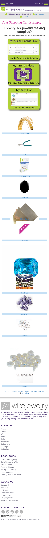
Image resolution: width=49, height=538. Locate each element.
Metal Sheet (24, 219)
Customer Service (7, 493)
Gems (3, 431)
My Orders (25, 393)
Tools (24, 155)
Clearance (24, 240)
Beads (3, 429)
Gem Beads (24, 293)
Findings (24, 336)
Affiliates (4, 490)
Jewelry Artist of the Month (11, 475)
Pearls (24, 365)
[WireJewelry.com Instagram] (16, 512)
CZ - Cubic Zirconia (24, 271)
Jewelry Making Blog (9, 459)
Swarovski (5, 441)
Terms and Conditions (9, 500)
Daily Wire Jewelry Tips (9, 462)
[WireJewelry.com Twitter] (7, 512)
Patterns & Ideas (7, 467)
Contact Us (5, 485)
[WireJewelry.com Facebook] (3, 512)
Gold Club (5, 449)
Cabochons (24, 197)
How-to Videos (6, 465)
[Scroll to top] (3, 536)
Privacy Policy (6, 495)
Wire (2, 434)
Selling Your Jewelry (8, 470)
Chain (24, 386)
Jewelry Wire (24, 133)
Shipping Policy (7, 498)
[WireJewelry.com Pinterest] (21, 512)
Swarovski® (24, 314)
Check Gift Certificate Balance (12, 391)
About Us (4, 487)
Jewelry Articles (7, 472)
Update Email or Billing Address (35, 391)
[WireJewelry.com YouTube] (12, 512)
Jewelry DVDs (24, 176)
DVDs (3, 439)
